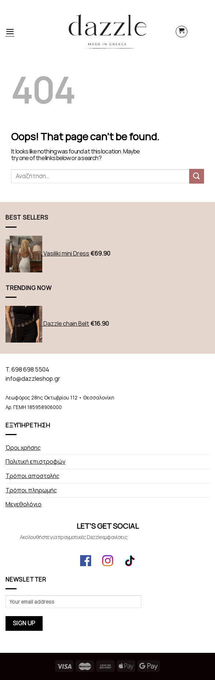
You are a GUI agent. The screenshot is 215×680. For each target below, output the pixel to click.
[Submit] (196, 176)
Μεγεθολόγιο (24, 504)
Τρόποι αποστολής (33, 476)
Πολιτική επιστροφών (35, 462)
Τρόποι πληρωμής (31, 490)
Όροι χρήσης (23, 448)
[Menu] (10, 31)
